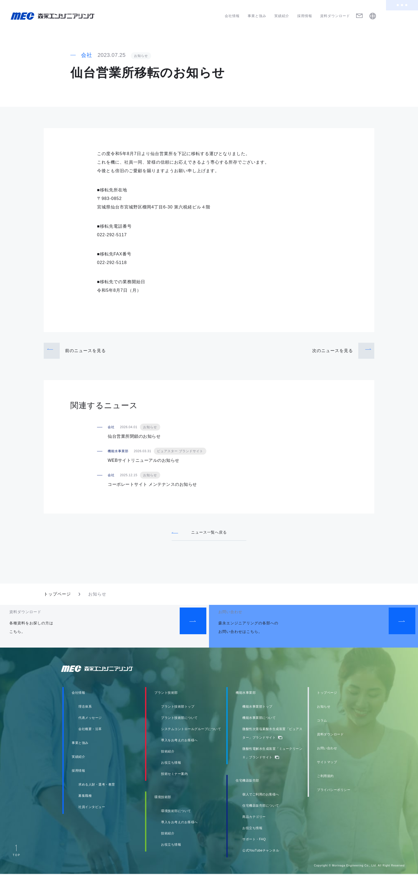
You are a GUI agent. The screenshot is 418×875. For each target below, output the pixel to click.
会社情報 (232, 16)
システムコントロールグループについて (191, 730)
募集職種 (85, 797)
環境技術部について (176, 812)
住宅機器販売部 (247, 781)
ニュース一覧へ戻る (209, 532)
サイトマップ (327, 763)
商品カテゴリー (254, 818)
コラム (322, 721)
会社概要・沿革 (90, 730)
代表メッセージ (90, 719)
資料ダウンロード (335, 16)
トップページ (57, 595)
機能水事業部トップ (257, 708)
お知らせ (323, 708)
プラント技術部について (179, 719)
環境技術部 (162, 798)
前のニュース (85, 350)
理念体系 (85, 708)
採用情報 (304, 16)
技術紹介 (167, 752)
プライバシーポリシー (333, 791)
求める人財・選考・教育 (96, 785)
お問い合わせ (327, 749)
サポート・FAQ (254, 840)
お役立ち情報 (171, 764)
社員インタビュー (91, 808)
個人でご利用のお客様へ (260, 795)
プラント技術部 (166, 694)
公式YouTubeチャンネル (260, 851)
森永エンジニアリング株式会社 (102, 669)
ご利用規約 (325, 777)
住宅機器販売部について (260, 807)
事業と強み (257, 16)
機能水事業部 (246, 694)
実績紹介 (281, 16)
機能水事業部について (259, 719)
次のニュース (332, 350)
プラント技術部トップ (177, 708)
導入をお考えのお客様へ (179, 741)
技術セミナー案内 (174, 775)
